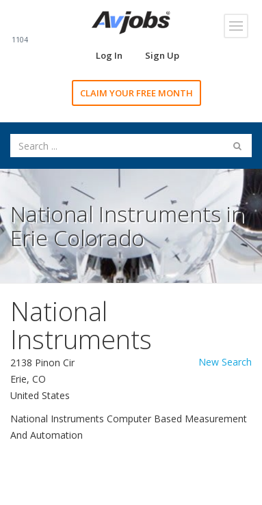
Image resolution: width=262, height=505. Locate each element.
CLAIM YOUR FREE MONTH (136, 93)
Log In (109, 55)
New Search (225, 361)
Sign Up (162, 55)
